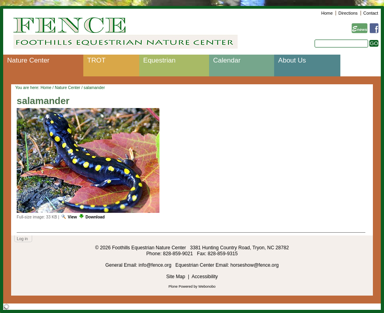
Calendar (226, 60)
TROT (96, 60)
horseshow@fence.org (254, 265)
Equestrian (159, 60)
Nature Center (28, 60)
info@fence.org (155, 265)
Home (327, 13)
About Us (292, 60)
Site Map (175, 276)
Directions (347, 13)
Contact (370, 13)
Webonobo (206, 286)
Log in (22, 239)
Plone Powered (181, 286)
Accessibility (205, 276)
